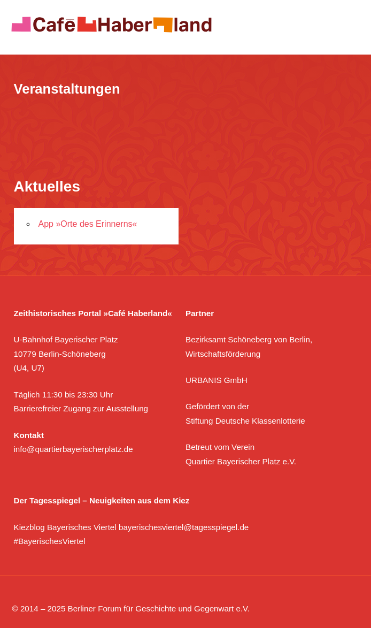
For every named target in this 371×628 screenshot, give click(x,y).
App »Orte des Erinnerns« (87, 223)
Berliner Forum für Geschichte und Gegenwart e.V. (159, 608)
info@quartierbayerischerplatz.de (73, 449)
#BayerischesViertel (50, 541)
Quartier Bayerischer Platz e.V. (241, 461)
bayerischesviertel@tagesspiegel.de (184, 527)
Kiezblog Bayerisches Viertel (65, 527)
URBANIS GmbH (217, 380)
